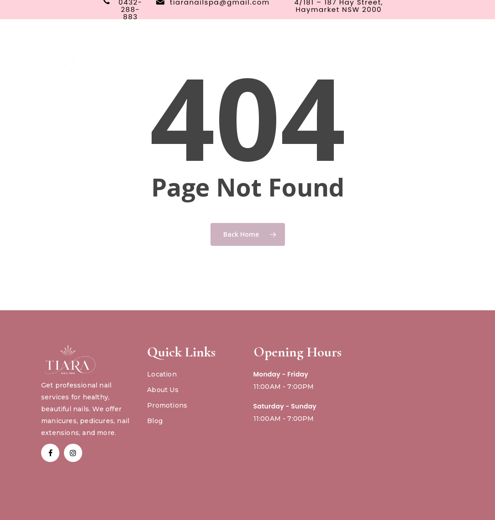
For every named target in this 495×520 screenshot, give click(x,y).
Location (162, 374)
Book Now (381, 52)
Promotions (167, 405)
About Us (163, 390)
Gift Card (431, 52)
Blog (155, 421)
